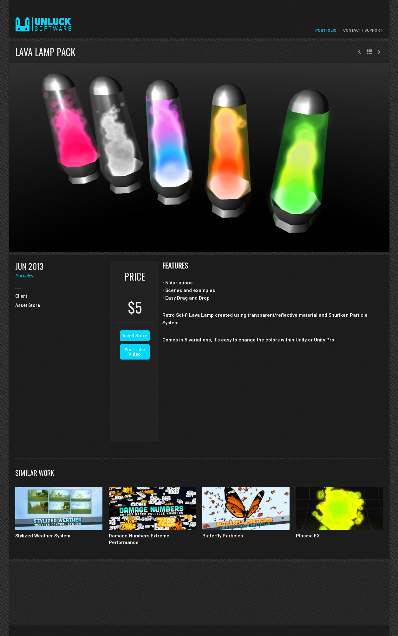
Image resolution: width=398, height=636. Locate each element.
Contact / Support (362, 30)
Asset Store (134, 335)
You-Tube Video (135, 352)
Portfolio (325, 30)
